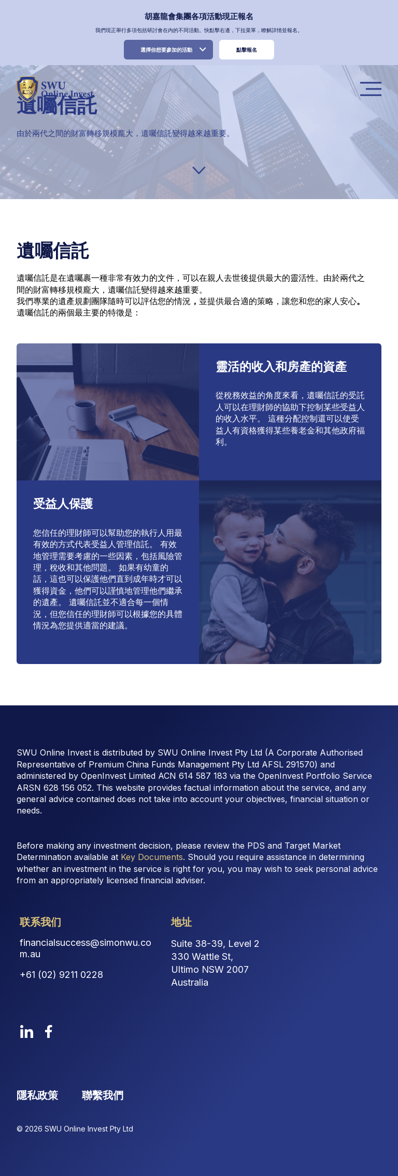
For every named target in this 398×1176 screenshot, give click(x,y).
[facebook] (48, 1031)
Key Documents (152, 857)
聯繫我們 (102, 1095)
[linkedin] (26, 1031)
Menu (373, 89)
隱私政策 (37, 1095)
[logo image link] (55, 89)
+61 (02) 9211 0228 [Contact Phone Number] (61, 974)
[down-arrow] (198, 170)
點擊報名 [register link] (246, 50)
